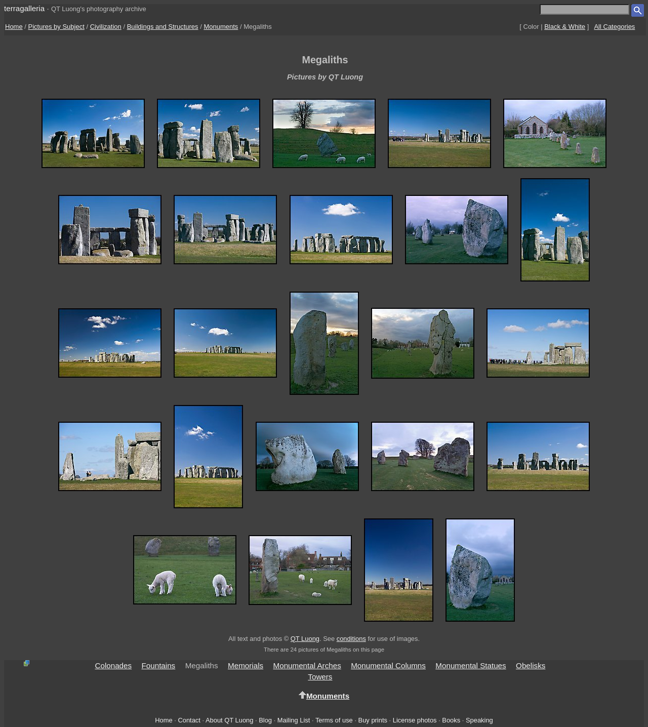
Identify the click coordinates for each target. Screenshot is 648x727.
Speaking (479, 720)
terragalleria (24, 8)
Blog (265, 720)
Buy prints (372, 720)
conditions (351, 638)
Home (14, 26)
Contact (189, 720)
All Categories (614, 26)
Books (451, 720)
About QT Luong (229, 720)
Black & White (564, 26)
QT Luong (305, 638)
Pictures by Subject (56, 26)
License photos (415, 720)
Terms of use (334, 720)
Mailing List (293, 720)
